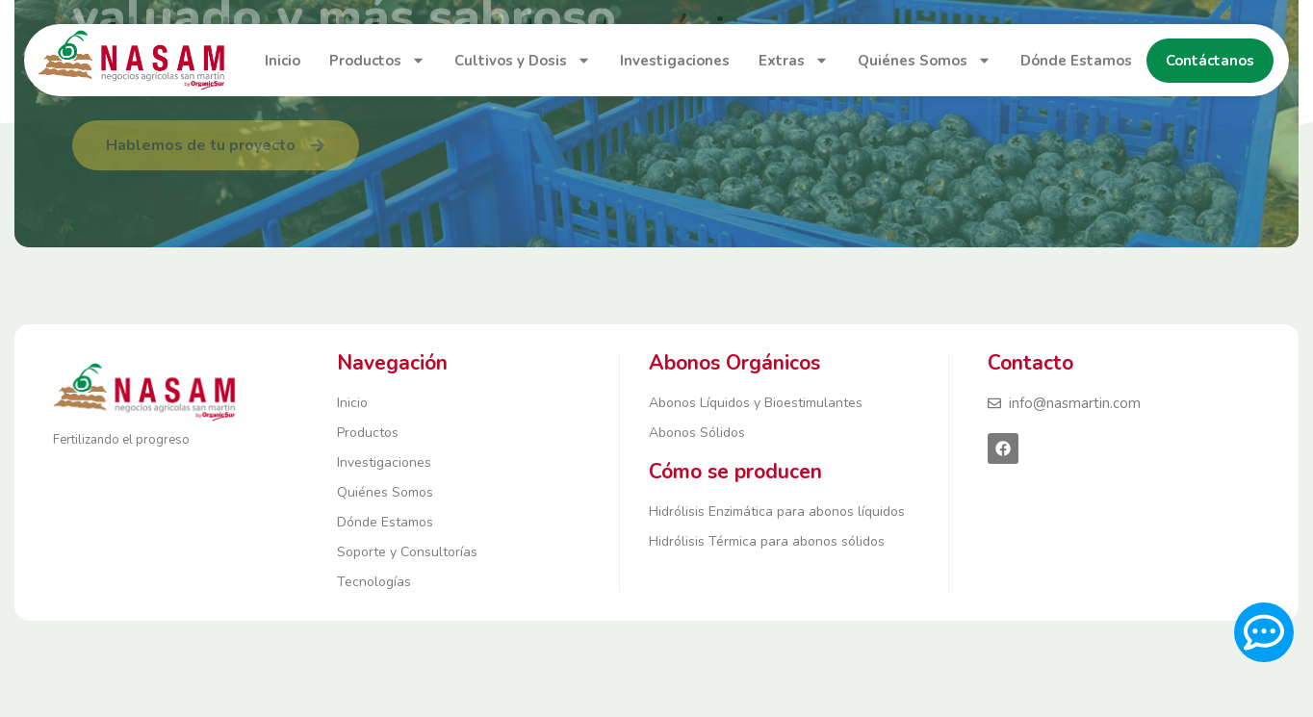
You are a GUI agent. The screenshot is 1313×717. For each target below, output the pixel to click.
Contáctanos (1210, 60)
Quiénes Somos (924, 60)
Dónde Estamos (1076, 60)
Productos (377, 60)
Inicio (282, 60)
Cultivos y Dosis (522, 60)
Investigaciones (675, 60)
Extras (794, 60)
